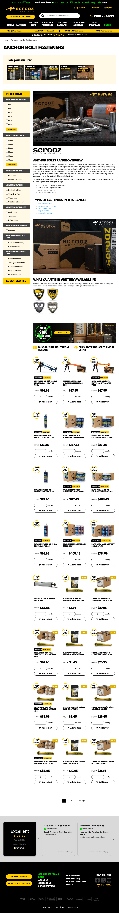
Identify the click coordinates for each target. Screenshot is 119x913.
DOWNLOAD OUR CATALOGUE (19, 883)
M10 (9, 112)
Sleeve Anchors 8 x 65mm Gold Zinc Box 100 (102, 762)
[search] (43, 16)
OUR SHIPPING (73, 875)
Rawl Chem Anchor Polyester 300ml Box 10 (73, 436)
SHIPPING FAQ (73, 878)
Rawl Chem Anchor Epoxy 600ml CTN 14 (102, 545)
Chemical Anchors (14, 267)
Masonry (10, 230)
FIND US (69, 884)
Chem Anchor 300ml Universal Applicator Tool (73, 383)
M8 (8, 109)
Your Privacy (60, 907)
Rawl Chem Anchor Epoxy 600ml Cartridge (45, 545)
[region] (76, 838)
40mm (9, 144)
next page (81, 801)
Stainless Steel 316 (15, 202)
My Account (79, 8)
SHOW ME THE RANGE (19, 876)
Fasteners (14, 40)
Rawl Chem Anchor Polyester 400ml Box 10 (73, 491)
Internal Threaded (14, 180)
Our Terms (47, 907)
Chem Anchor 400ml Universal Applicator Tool (101, 383)
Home (6, 40)
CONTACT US (44, 883)
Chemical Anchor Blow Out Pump (44, 599)
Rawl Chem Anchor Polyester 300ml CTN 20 (102, 436)
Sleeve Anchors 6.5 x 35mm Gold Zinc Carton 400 (45, 655)
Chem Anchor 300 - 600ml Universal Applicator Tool (45, 383)
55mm (9, 152)
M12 (9, 116)
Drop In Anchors (13, 270)
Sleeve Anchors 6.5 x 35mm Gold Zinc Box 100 (101, 599)
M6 (8, 105)
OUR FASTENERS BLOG (76, 881)
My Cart (108, 8)
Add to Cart (45, 402)
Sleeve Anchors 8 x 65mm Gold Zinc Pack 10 (74, 762)
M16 (9, 120)
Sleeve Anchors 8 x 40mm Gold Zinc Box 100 (102, 708)
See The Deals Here (43, 2)
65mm (9, 160)
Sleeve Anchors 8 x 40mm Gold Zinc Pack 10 (74, 708)
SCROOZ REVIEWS (46, 886)
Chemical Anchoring (15, 242)
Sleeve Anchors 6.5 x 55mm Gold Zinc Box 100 (101, 654)
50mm (9, 148)
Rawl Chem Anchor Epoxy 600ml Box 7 (74, 545)
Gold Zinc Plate (13, 194)
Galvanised (11, 198)
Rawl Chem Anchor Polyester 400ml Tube (44, 491)
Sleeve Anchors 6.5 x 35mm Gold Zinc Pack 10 (73, 599)
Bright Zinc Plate (13, 190)
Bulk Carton (12, 220)
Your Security (72, 907)
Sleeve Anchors (13, 259)
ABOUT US (43, 880)
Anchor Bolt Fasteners (29, 40)
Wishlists (94, 8)
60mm (9, 156)
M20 (9, 124)
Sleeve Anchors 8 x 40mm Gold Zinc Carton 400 (45, 762)
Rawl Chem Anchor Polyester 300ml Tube (44, 436)
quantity (50, 396)
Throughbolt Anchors (15, 263)
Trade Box (11, 216)
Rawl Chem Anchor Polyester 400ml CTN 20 (102, 491)
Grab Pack (11, 212)
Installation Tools (14, 274)
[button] (39, 839)
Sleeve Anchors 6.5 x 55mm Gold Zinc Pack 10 (73, 654)
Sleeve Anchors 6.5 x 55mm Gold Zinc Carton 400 (45, 709)
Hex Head (11, 176)
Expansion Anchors (15, 246)
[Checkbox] (7, 104)
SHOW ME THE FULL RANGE (21, 16)
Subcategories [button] (16, 280)
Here (104, 2)
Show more (12, 129)
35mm (9, 140)
